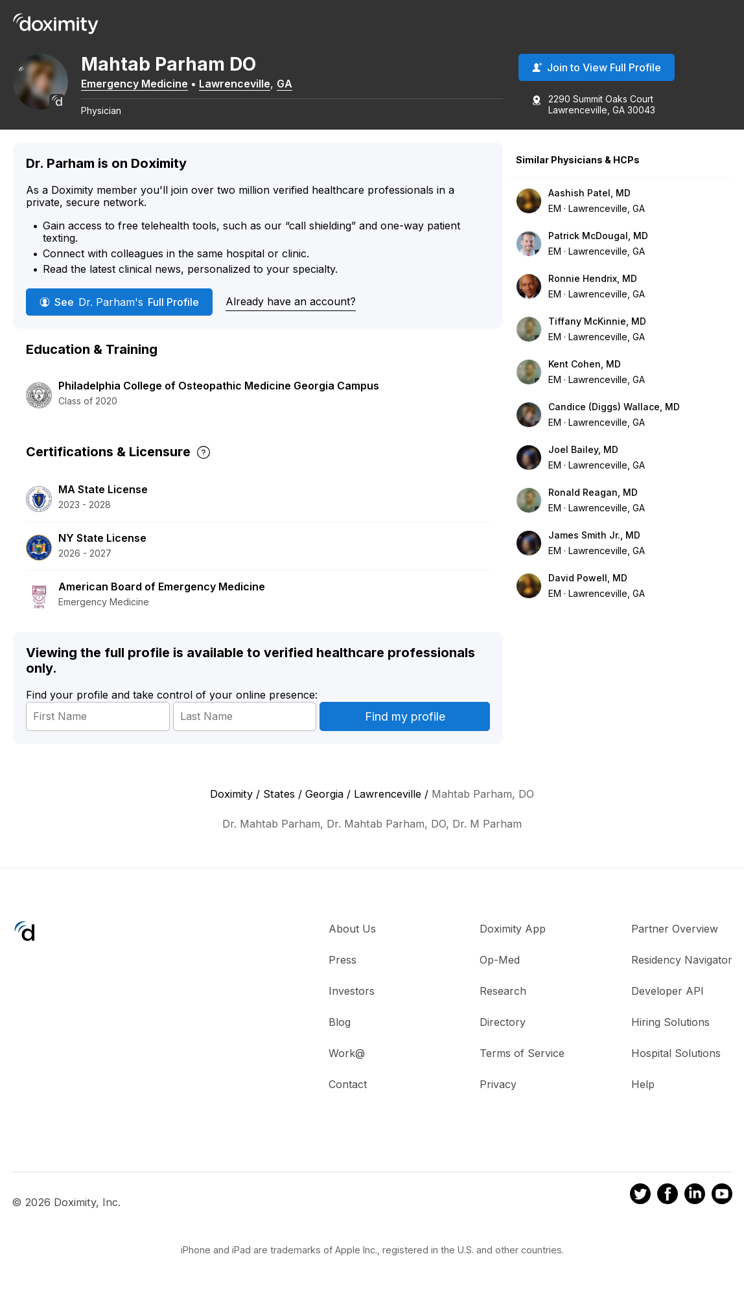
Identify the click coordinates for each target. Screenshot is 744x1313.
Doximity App (513, 946)
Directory (503, 1039)
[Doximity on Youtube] (722, 1213)
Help (643, 1101)
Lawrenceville (257, 86)
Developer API (667, 1008)
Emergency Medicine (157, 86)
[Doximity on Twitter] (640, 1213)
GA (307, 86)
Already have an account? (291, 319)
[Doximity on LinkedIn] (694, 1213)
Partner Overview (674, 946)
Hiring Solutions (670, 1039)
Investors (352, 1008)
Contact (348, 1101)
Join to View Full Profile (596, 70)
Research (503, 1008)
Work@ (347, 1070)
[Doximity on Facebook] (667, 1213)
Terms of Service (522, 1070)
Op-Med (500, 977)
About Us (352, 946)
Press (342, 977)
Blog (340, 1039)
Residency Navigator (681, 977)
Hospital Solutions (676, 1070)
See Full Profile (119, 320)
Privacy (498, 1101)
